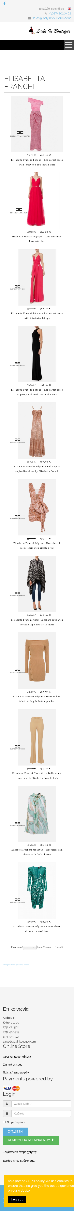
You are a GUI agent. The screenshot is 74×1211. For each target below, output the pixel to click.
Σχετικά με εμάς (12, 1064)
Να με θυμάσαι (14, 1122)
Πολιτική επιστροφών (16, 1072)
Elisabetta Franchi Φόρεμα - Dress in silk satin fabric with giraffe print (37, 545)
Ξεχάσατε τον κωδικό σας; (19, 1160)
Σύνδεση (15, 1132)
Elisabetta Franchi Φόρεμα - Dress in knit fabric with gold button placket (37, 699)
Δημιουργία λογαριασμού (31, 1140)
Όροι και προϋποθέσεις (17, 1056)
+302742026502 (60, 13)
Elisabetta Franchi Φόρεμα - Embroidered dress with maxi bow (37, 929)
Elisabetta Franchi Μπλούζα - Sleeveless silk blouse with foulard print (37, 852)
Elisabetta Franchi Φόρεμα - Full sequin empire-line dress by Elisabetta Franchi (37, 469)
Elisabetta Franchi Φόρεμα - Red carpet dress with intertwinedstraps (37, 315)
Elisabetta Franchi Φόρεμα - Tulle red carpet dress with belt (36, 239)
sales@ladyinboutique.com (51, 18)
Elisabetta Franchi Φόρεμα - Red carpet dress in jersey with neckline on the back (37, 392)
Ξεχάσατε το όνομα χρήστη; (20, 1152)
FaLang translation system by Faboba (16, 965)
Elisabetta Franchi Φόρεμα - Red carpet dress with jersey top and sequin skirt (37, 162)
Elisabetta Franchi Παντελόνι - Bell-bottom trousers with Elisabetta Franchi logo (37, 775)
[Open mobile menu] (69, 45)
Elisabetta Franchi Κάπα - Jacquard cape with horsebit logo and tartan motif (37, 622)
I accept (17, 1199)
